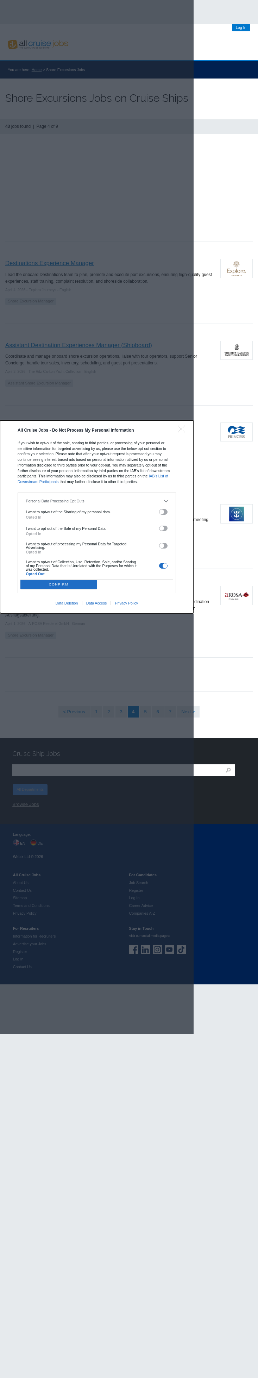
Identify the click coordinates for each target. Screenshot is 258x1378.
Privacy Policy (126, 603)
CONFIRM (59, 584)
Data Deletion (67, 603)
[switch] (163, 512)
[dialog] (97, 516)
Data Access (96, 603)
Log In (241, 27)
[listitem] (97, 501)
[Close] (183, 431)
